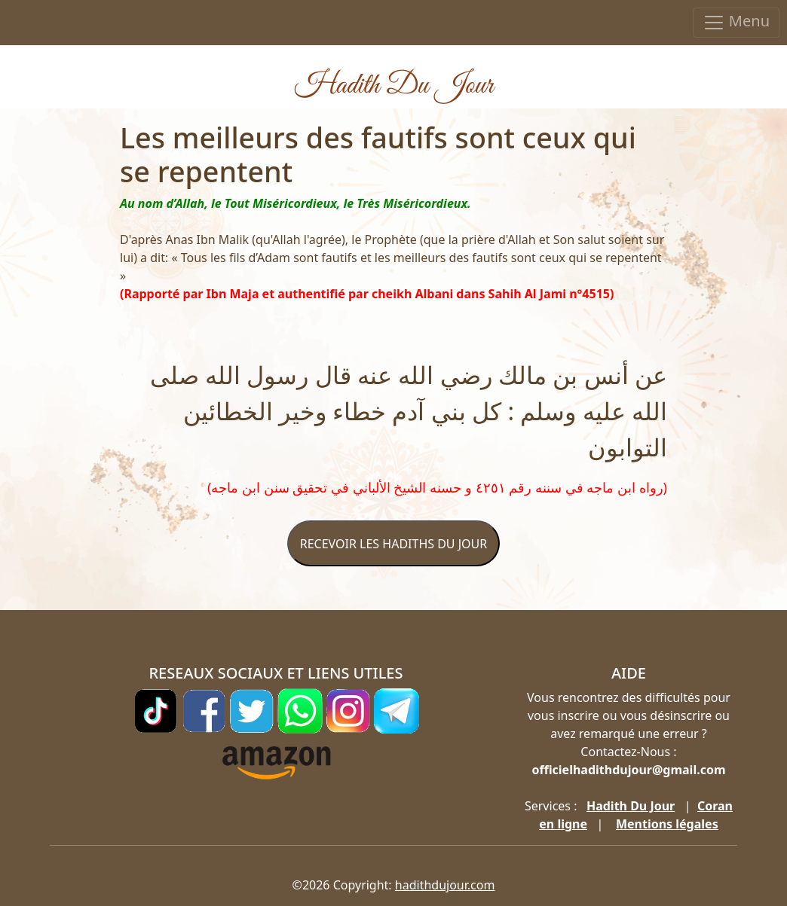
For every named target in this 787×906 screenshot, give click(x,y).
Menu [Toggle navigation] (736, 22)
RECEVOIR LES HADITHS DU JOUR (393, 543)
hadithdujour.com (445, 885)
